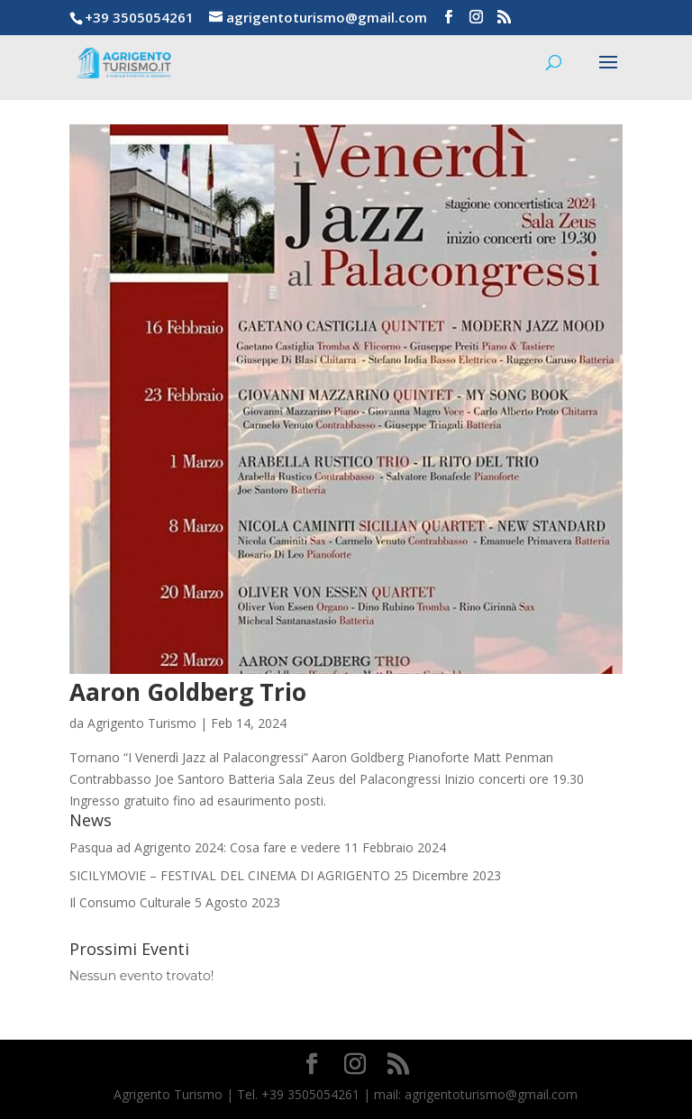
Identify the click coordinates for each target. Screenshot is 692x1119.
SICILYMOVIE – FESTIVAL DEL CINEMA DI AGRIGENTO (229, 875)
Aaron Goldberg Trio (187, 692)
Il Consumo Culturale (130, 902)
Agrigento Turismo (141, 723)
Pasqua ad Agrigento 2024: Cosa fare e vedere (205, 847)
